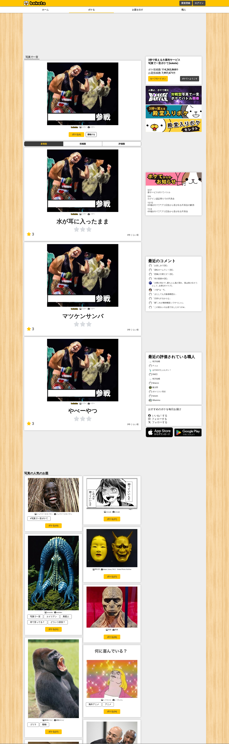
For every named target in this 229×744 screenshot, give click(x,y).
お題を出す (137, 9)
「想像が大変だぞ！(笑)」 (162, 274)
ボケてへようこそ (189, 79)
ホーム (45, 9)
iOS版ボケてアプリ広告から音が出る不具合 (174, 210)
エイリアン (51, 616)
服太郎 (153, 387)
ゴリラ (33, 724)
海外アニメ (94, 704)
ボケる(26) (112, 637)
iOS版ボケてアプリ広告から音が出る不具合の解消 (174, 203)
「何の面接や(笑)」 (159, 278)
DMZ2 (153, 374)
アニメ (108, 704)
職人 (183, 9)
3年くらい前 (133, 235)
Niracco (154, 383)
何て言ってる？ (37, 622)
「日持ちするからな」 (160, 298)
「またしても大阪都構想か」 (163, 294)
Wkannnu (154, 400)
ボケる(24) (112, 711)
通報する (91, 134)
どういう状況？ (58, 622)
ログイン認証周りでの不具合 (174, 197)
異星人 (66, 616)
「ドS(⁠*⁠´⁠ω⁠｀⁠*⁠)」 (157, 289)
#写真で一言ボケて (39, 518)
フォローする (157, 418)
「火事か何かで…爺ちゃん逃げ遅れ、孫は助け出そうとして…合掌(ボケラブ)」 (173, 284)
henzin (153, 396)
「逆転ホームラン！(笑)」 (162, 269)
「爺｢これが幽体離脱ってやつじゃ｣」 (167, 302)
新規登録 (185, 3)
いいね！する (157, 415)
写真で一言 (35, 616)
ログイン (199, 3)
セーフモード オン (158, 79)
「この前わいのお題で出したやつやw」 (167, 307)
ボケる (91, 9)
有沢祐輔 (154, 361)
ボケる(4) (76, 134)
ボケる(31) (53, 629)
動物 (44, 724)
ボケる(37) (112, 519)
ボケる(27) (112, 576)
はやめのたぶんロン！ (160, 370)
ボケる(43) (53, 525)
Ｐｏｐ (153, 365)
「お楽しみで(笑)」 (159, 265)
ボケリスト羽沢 (157, 391)
